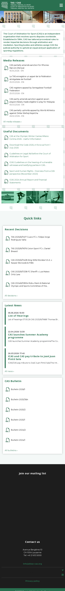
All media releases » (12, 122)
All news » (9, 371)
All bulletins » (11, 450)
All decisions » (11, 296)
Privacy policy (32, 581)
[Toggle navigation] (61, 5)
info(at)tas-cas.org (32, 564)
